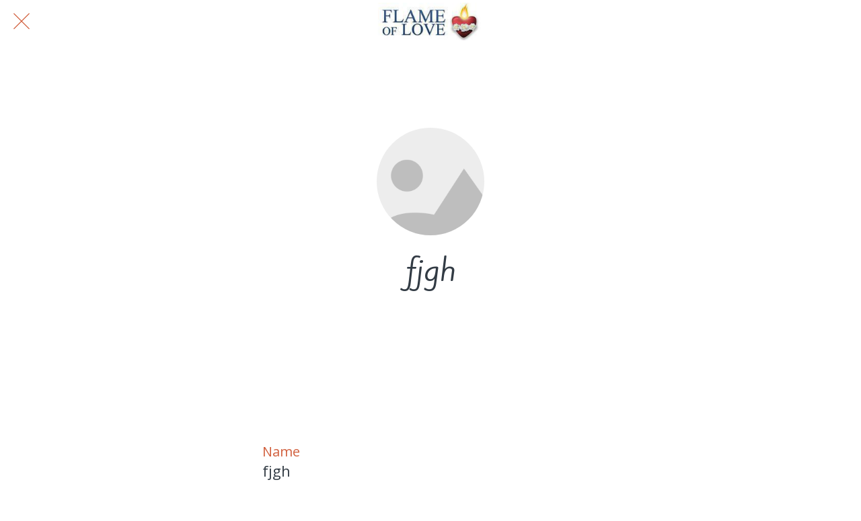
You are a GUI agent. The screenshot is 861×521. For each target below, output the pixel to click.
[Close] (21, 21)
